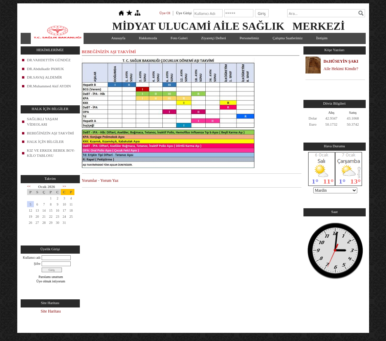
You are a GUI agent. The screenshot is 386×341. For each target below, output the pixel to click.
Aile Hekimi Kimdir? (340, 68)
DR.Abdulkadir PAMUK (45, 69)
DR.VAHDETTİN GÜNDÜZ (49, 60)
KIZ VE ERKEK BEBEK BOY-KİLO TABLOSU (51, 153)
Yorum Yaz (109, 180)
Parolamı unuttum (51, 277)
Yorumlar (89, 180)
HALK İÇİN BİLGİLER (45, 142)
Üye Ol (164, 13)
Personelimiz (249, 38)
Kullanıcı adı (32, 257)
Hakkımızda (148, 38)
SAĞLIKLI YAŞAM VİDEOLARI (42, 121)
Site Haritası (51, 311)
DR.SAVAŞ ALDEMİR (44, 77)
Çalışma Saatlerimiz (288, 38)
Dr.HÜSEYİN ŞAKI (340, 61)
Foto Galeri (179, 38)
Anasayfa (118, 38)
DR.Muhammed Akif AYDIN (49, 86)
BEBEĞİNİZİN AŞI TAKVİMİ (50, 133)
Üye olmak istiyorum (51, 281)
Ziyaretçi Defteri (213, 38)
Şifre (37, 263)
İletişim (322, 38)
